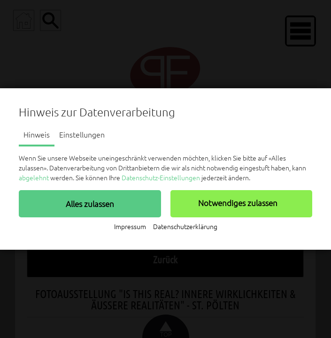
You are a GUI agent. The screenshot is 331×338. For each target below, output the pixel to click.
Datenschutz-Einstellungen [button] (161, 178)
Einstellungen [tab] (82, 135)
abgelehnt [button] (34, 178)
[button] (90, 203)
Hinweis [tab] (36, 135)
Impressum (130, 226)
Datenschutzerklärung (185, 226)
